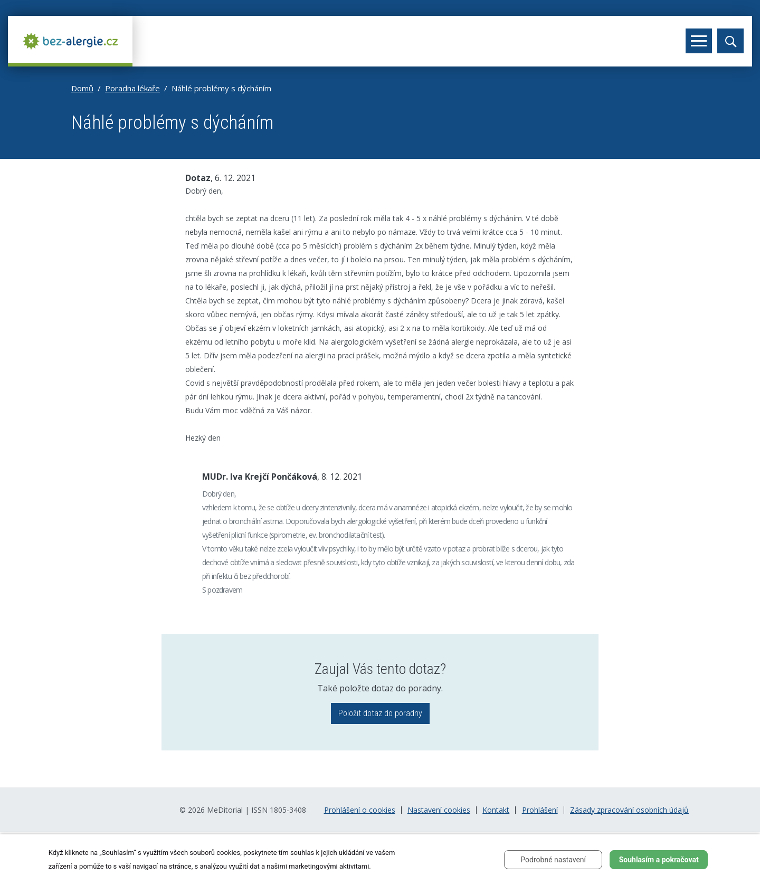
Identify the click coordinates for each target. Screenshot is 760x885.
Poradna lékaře (132, 88)
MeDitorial (225, 810)
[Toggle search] (730, 40)
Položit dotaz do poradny (380, 713)
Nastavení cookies (438, 810)
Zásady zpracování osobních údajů (629, 810)
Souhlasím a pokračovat (659, 859)
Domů (82, 88)
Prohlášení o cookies (359, 810)
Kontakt (495, 810)
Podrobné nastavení (553, 859)
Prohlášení (540, 810)
